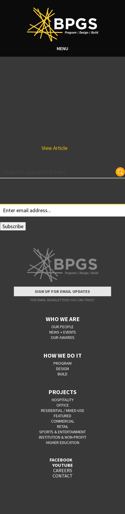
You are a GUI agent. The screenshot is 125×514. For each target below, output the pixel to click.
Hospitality (63, 399)
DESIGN (62, 368)
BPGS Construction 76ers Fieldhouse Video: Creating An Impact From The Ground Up (58, 101)
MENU (62, 48)
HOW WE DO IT (62, 355)
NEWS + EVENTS (62, 332)
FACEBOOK (61, 459)
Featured (62, 415)
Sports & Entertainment (62, 431)
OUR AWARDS (63, 337)
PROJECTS (62, 392)
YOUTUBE (62, 465)
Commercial (62, 421)
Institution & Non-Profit (62, 437)
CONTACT (63, 475)
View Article (54, 148)
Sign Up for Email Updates (62, 291)
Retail (62, 426)
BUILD (62, 374)
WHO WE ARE (63, 319)
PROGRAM (62, 363)
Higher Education (62, 442)
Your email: (12, 200)
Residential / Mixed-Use (62, 410)
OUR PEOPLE (62, 326)
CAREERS (62, 470)
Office (62, 405)
